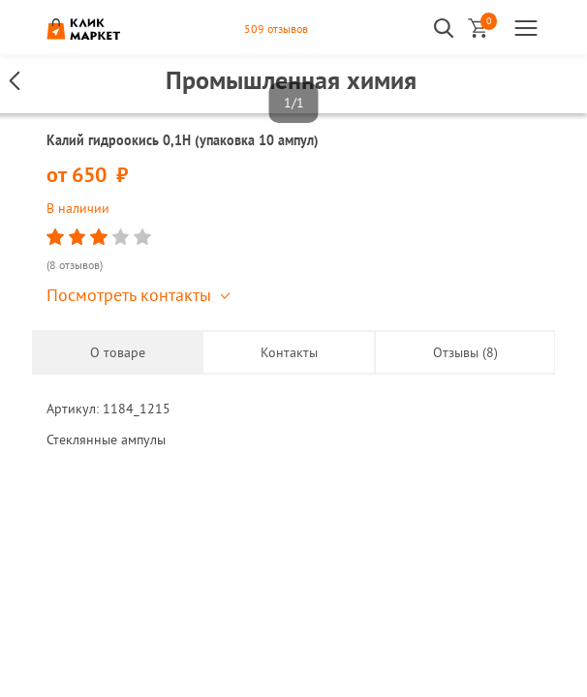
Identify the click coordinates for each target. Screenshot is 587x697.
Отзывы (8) (465, 352)
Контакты (289, 352)
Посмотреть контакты (128, 295)
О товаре (117, 352)
